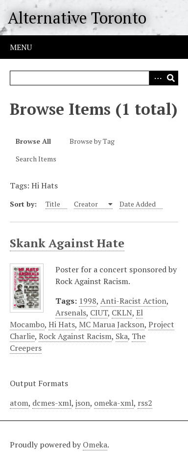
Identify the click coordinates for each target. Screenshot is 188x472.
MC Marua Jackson (111, 324)
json (82, 402)
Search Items (36, 158)
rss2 (145, 402)
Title (53, 204)
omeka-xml (114, 402)
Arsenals (70, 312)
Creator (86, 204)
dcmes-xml (51, 402)
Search (171, 78)
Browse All (33, 141)
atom (19, 402)
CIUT (99, 312)
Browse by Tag (92, 141)
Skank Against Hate (67, 243)
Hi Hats (61, 324)
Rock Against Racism (75, 336)
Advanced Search (156, 78)
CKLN (122, 312)
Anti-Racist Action (133, 300)
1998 (87, 300)
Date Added (137, 204)
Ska (122, 336)
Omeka (95, 444)
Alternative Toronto (77, 17)
